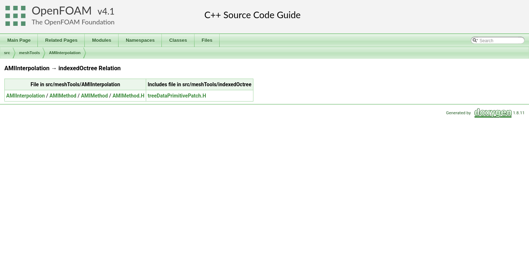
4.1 (108, 11)
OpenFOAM (62, 10)
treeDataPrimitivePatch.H (177, 96)
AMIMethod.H (128, 96)
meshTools (29, 53)
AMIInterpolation (65, 53)
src (7, 53)
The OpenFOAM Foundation (73, 22)
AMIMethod (62, 96)
